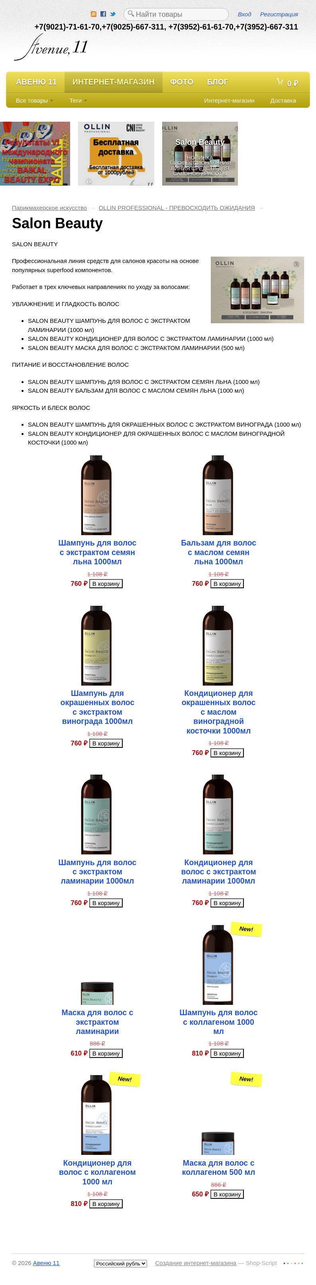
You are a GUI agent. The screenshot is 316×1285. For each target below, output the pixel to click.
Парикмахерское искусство (49, 207)
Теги (76, 100)
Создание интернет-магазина (195, 1262)
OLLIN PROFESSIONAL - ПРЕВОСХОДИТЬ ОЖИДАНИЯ (176, 207)
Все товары (32, 100)
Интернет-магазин (114, 81)
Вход (244, 14)
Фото (181, 81)
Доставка (283, 100)
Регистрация (279, 14)
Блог (217, 81)
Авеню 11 (36, 81)
